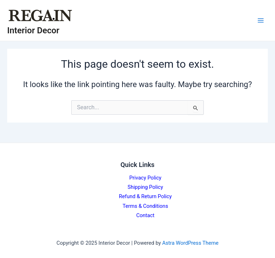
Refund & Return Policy (145, 196)
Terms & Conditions (145, 206)
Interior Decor (33, 30)
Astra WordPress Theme (190, 243)
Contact (145, 215)
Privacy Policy (145, 178)
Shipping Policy (145, 187)
